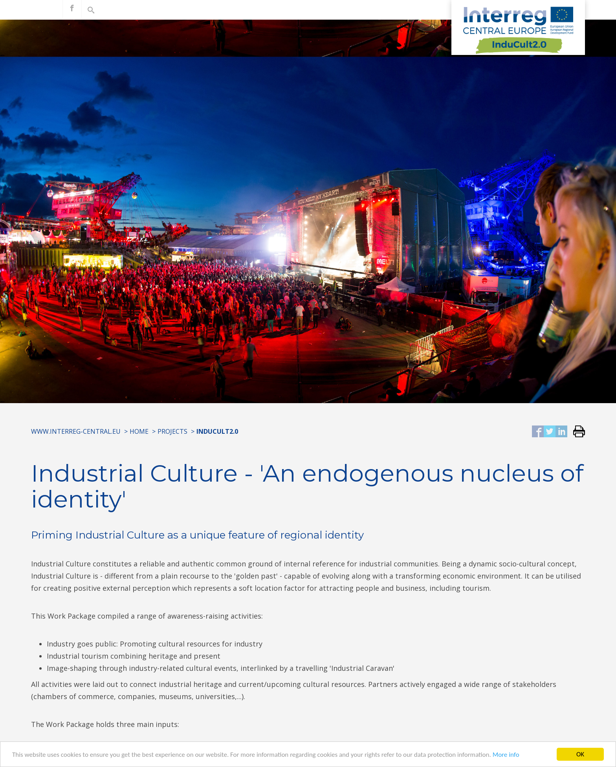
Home (139, 431)
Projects (172, 431)
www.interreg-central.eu (76, 431)
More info (506, 755)
